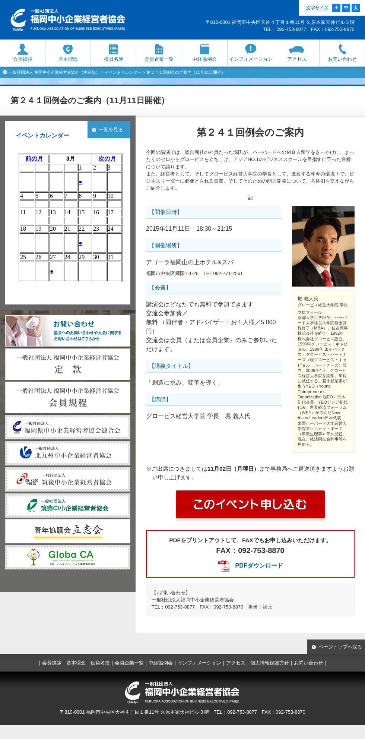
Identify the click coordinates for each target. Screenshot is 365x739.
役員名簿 (113, 59)
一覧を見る (111, 129)
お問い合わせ (342, 59)
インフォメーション (251, 59)
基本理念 (68, 59)
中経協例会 (205, 59)
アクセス (297, 59)
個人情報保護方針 (269, 663)
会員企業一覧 (159, 59)
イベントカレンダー (123, 72)
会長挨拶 (22, 59)
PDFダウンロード (259, 565)
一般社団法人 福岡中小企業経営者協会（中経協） (54, 72)
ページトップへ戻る (340, 647)
